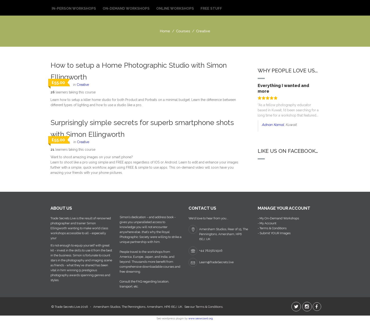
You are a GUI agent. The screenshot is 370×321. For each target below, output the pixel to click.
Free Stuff (211, 8)
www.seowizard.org (200, 318)
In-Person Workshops (74, 8)
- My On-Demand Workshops (278, 218)
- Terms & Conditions (272, 228)
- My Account (267, 223)
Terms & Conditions (209, 306)
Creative (83, 85)
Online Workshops (175, 8)
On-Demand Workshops (126, 8)
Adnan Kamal (273, 125)
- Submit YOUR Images (274, 233)
